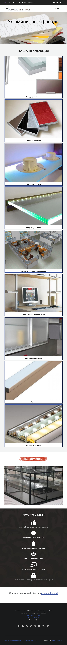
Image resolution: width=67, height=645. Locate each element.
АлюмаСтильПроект (57, 640)
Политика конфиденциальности (13, 640)
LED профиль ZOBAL (33, 445)
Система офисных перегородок (33, 271)
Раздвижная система (33, 358)
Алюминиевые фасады (33, 22)
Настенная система (33, 184)
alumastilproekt (49, 593)
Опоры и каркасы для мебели (33, 315)
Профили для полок (33, 227)
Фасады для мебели (33, 97)
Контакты (34, 640)
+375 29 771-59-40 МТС (33, 617)
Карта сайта (26, 640)
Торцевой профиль (33, 140)
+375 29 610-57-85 (12, 3)
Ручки (33, 402)
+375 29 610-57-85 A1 (33, 615)
